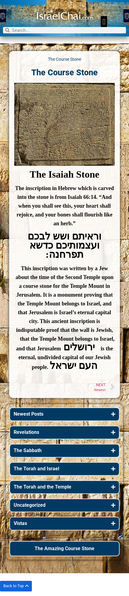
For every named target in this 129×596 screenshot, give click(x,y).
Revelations (26, 432)
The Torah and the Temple (42, 487)
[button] (104, 22)
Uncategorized (30, 505)
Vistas (20, 523)
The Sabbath (28, 450)
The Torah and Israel (36, 469)
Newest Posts (28, 414)
